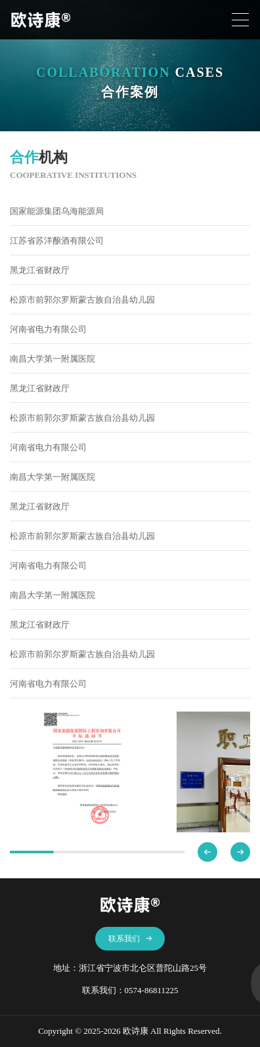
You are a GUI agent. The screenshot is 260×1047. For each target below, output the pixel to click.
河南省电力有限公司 (48, 329)
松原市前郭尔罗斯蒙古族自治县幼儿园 (82, 300)
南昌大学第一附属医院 (52, 359)
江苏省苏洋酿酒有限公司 (57, 241)
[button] (207, 852)
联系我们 (130, 938)
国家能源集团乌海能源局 (57, 211)
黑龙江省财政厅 (40, 270)
